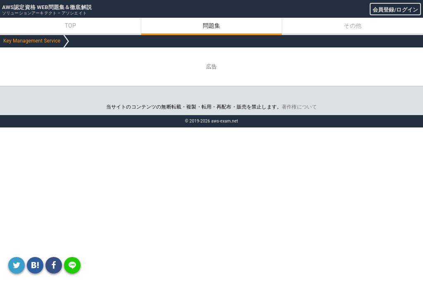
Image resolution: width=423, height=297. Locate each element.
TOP (70, 25)
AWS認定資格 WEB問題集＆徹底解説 (47, 7)
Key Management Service (31, 41)
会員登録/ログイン (395, 10)
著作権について (299, 107)
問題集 (211, 25)
